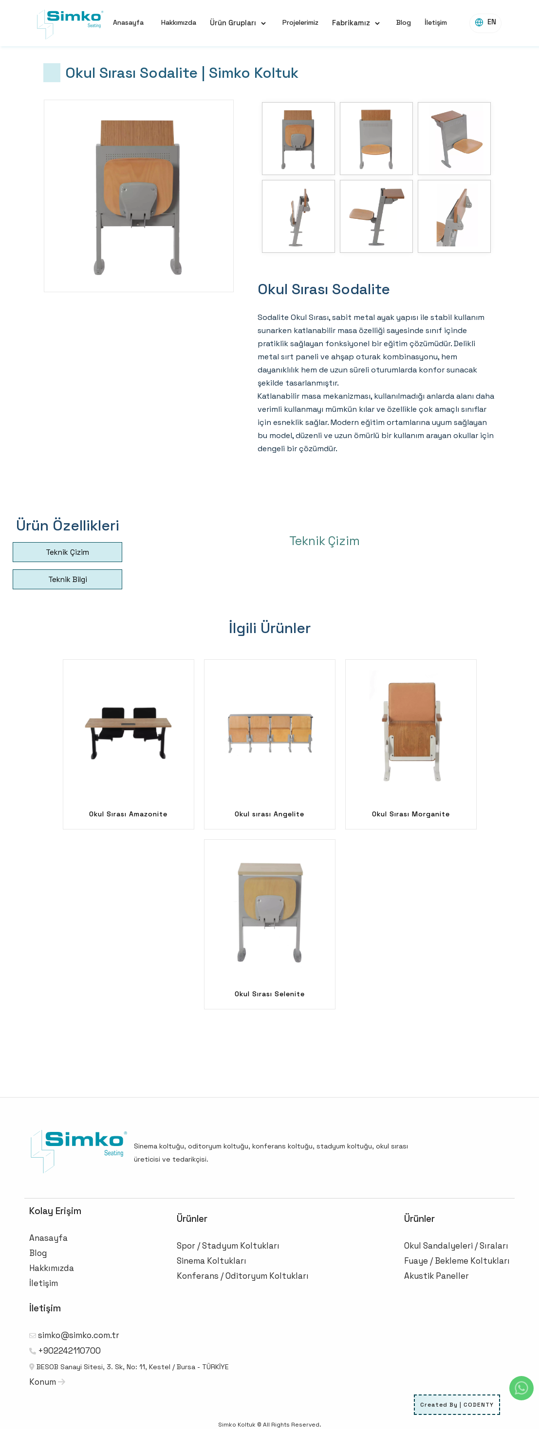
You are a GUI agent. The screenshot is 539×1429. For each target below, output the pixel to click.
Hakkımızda (178, 22)
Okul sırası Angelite (269, 814)
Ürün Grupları (233, 22)
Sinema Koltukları (211, 1260)
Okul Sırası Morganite (411, 814)
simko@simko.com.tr (78, 1335)
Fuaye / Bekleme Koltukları (457, 1260)
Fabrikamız (351, 22)
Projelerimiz (300, 22)
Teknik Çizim (67, 552)
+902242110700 (69, 1350)
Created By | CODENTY (457, 1405)
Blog (403, 22)
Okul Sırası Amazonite (128, 814)
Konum (47, 1381)
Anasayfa (128, 22)
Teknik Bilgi (67, 579)
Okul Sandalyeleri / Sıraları (456, 1245)
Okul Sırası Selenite (270, 993)
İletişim (436, 22)
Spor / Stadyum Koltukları (228, 1245)
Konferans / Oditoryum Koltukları (243, 1275)
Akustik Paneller (436, 1275)
